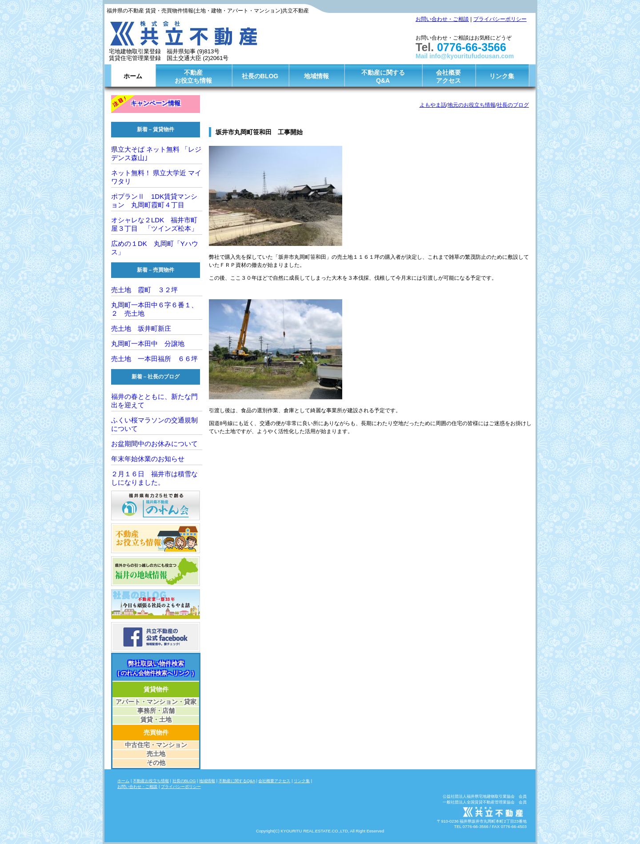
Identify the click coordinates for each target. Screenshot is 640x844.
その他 (156, 762)
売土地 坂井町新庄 (144, 328)
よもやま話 (433, 105)
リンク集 (501, 76)
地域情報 (316, 76)
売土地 (156, 753)
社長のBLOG (260, 76)
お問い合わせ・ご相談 (442, 19)
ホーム (133, 76)
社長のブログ (513, 105)
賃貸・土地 (156, 719)
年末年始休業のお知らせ (147, 458)
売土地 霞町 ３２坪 (144, 289)
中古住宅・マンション (156, 744)
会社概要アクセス (448, 76)
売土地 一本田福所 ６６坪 (154, 358)
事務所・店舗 (156, 710)
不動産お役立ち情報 (193, 76)
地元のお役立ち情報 (472, 105)
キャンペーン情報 (155, 103)
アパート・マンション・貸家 (156, 701)
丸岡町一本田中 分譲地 (147, 343)
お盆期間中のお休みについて (154, 443)
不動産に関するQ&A (383, 76)
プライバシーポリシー (500, 19)
